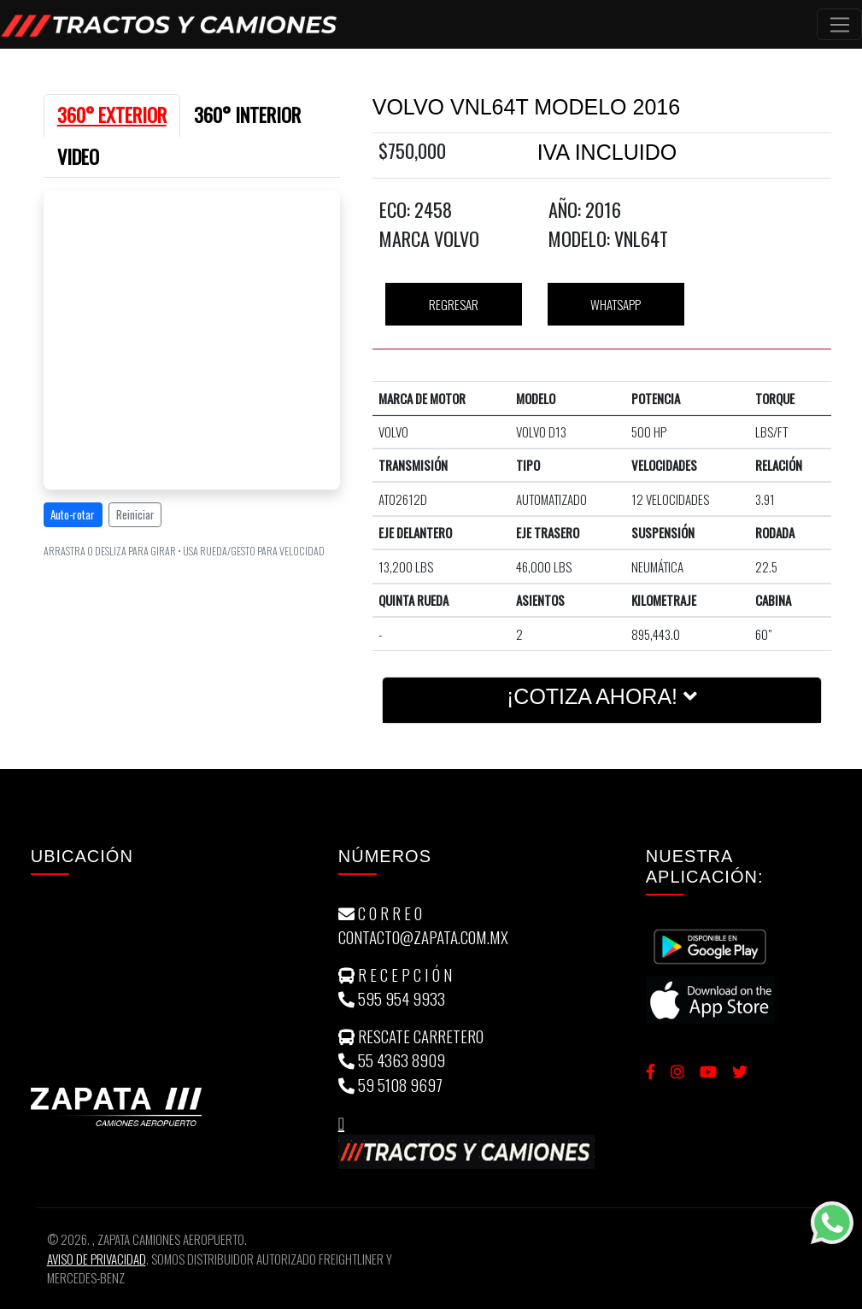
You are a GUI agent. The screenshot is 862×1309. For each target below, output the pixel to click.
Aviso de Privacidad (96, 1258)
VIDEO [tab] (78, 156)
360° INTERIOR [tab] (247, 114)
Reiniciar (135, 514)
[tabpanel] (192, 378)
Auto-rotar (72, 514)
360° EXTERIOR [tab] (112, 114)
